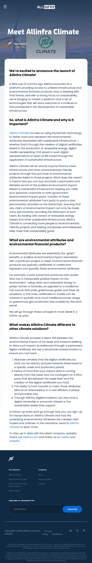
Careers (41, 484)
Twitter (65, 437)
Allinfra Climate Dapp (17, 479)
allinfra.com (30, 437)
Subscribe (72, 509)
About (40, 475)
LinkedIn (14, 441)
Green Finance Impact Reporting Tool (18, 485)
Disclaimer (57, 534)
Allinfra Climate (22, 75)
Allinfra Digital (14, 490)
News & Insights (44, 479)
